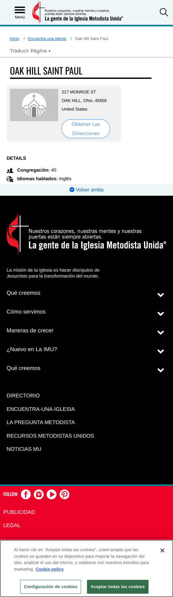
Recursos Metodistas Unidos (50, 436)
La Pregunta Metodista (41, 422)
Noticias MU (24, 449)
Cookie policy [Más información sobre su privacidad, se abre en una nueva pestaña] (50, 569)
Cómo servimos (26, 312)
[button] (164, 13)
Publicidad (19, 512)
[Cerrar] (162, 550)
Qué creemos (23, 293)
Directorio (23, 396)
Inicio (14, 38)
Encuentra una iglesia (47, 38)
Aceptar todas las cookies (118, 586)
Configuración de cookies (50, 586)
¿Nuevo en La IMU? (32, 349)
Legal (12, 525)
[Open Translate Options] (30, 51)
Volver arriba (86, 190)
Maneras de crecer (30, 330)
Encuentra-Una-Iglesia (41, 409)
